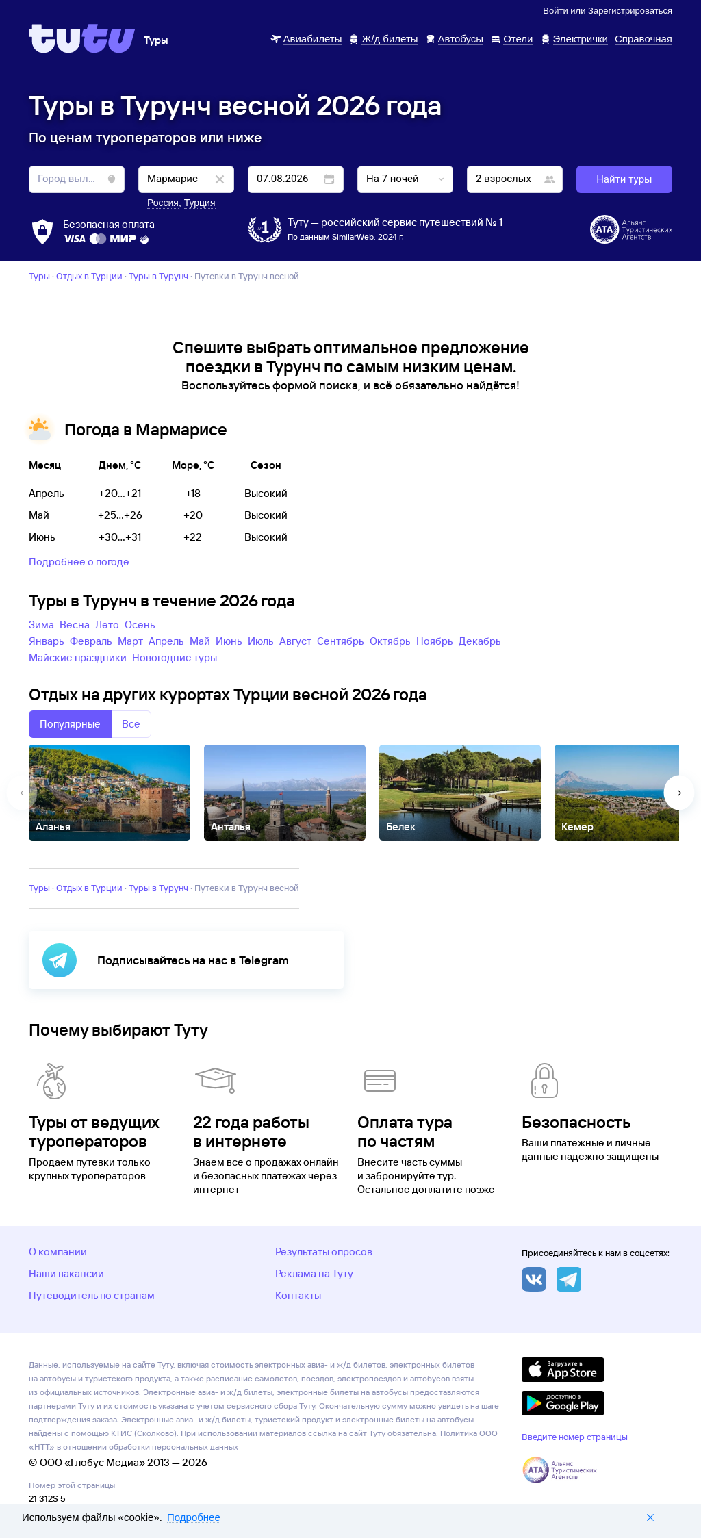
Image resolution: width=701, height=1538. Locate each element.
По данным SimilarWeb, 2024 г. (346, 236)
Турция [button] (200, 202)
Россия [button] (163, 202)
